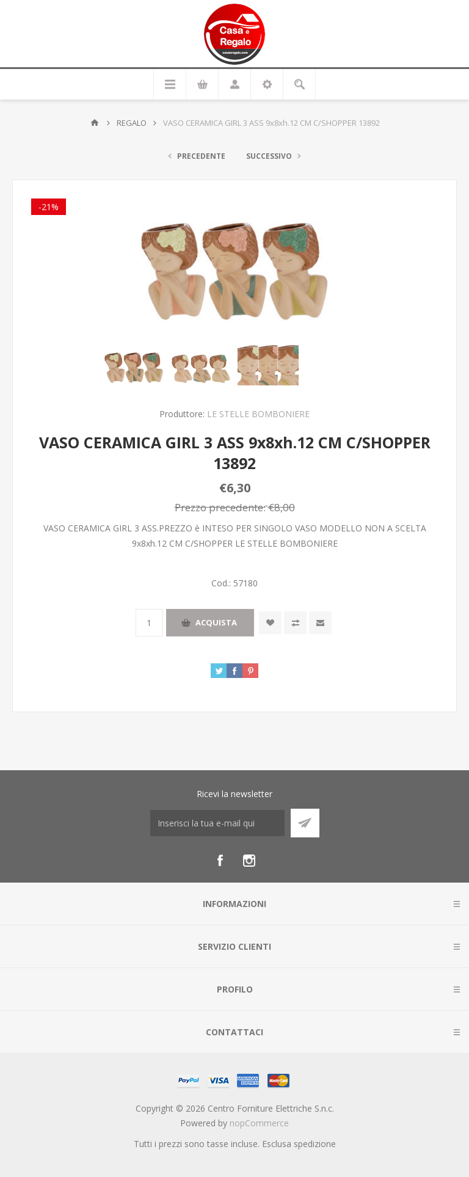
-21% (48, 207)
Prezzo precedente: (220, 507)
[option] (133, 365)
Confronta (295, 622)
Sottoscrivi (305, 823)
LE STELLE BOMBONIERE (258, 414)
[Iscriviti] (217, 823)
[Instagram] (249, 860)
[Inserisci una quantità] (149, 622)
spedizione (315, 1144)
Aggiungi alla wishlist (270, 622)
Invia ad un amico (320, 622)
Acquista (216, 622)
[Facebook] (220, 860)
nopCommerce (259, 1123)
